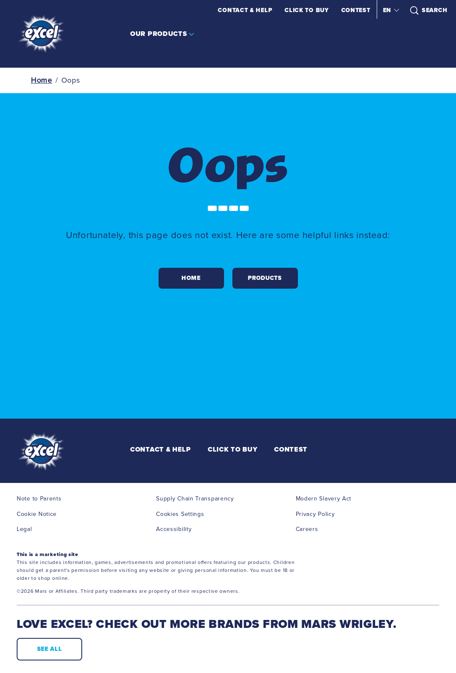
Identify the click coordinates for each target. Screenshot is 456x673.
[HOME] (191, 278)
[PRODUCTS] (265, 278)
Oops (70, 80)
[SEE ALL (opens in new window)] (49, 649)
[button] (390, 10)
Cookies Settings (180, 514)
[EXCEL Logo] (61, 451)
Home (41, 80)
